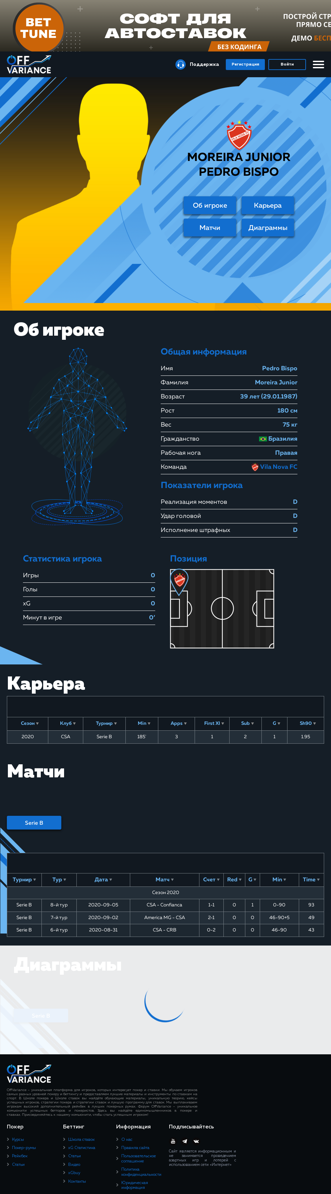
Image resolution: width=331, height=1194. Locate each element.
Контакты (77, 1182)
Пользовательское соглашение (138, 1158)
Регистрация (245, 64)
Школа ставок (81, 1140)
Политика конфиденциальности (141, 1172)
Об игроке (210, 205)
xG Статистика (81, 1148)
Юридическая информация (134, 1185)
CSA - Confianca (164, 905)
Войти (287, 64)
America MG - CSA (164, 917)
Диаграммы (267, 227)
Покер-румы (24, 1148)
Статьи (18, 1165)
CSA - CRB (164, 930)
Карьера (268, 205)
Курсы (18, 1140)
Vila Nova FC (274, 467)
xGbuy (74, 1173)
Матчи (209, 227)
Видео (74, 1165)
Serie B (34, 823)
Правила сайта (135, 1148)
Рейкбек (19, 1156)
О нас (127, 1140)
